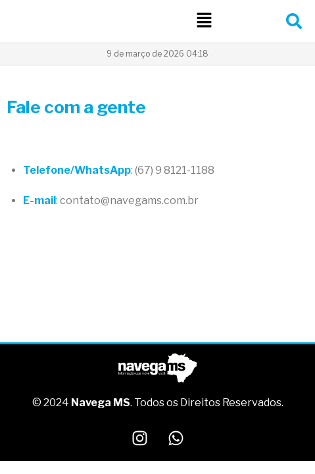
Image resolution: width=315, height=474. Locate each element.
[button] (204, 21)
